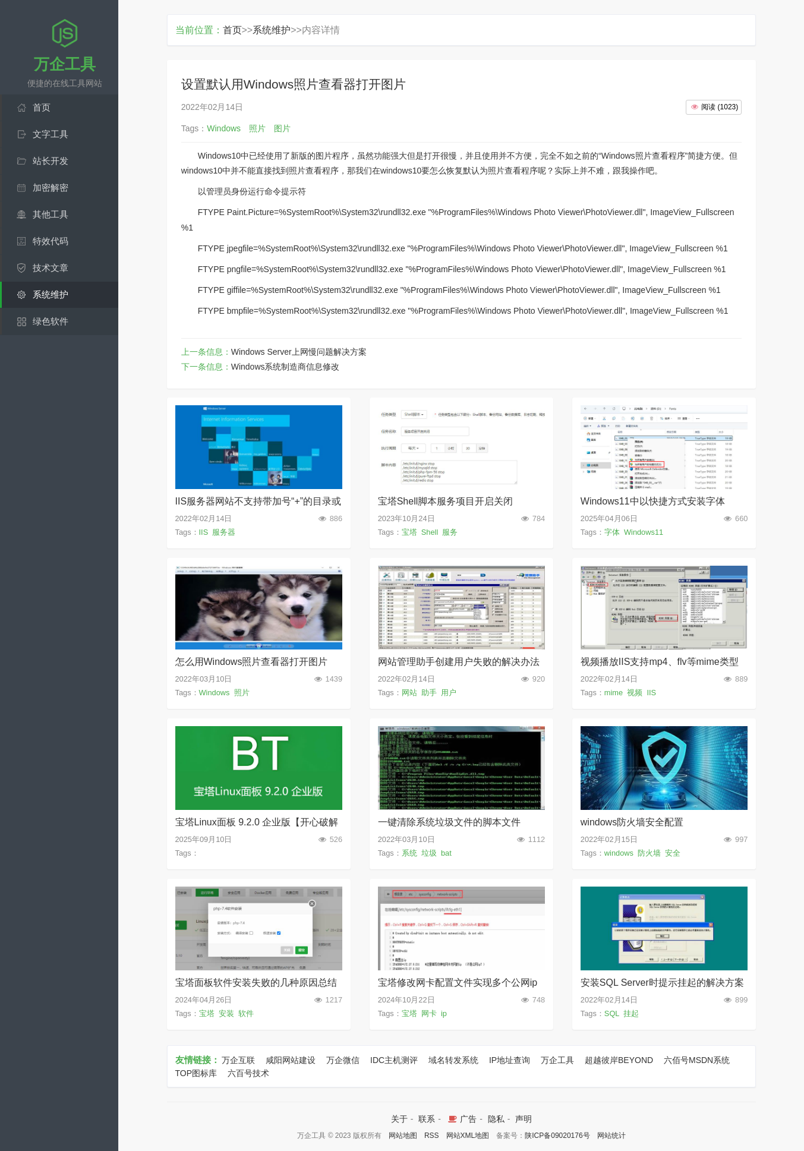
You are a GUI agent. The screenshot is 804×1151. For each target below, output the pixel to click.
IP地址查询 (509, 1060)
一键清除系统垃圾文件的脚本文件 (449, 822)
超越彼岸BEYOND (619, 1060)
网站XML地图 (468, 1135)
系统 (409, 853)
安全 (672, 853)
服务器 (223, 532)
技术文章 (50, 268)
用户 (448, 692)
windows (618, 853)
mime (613, 692)
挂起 (631, 1013)
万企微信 (343, 1060)
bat (446, 853)
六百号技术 (248, 1073)
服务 (450, 532)
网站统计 (611, 1135)
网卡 (429, 1013)
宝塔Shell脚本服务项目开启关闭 (445, 501)
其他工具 (50, 214)
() (713, 107)
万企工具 (557, 1060)
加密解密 (50, 187)
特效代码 (50, 241)
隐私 (496, 1119)
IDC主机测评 (394, 1060)
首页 (42, 107)
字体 (612, 532)
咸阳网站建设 (291, 1060)
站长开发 (50, 161)
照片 (242, 692)
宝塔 (409, 532)
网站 (409, 692)
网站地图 (403, 1135)
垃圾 (429, 853)
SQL (611, 1013)
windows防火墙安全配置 (632, 822)
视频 (634, 692)
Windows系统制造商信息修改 (285, 366)
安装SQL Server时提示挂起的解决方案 (662, 982)
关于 (399, 1119)
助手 (429, 692)
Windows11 (643, 532)
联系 (426, 1119)
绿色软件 (50, 321)
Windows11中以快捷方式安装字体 (653, 501)
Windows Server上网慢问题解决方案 (299, 352)
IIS (204, 532)
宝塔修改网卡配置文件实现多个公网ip (457, 982)
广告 (461, 1119)
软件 (246, 1013)
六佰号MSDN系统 (697, 1060)
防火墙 (649, 853)
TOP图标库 (196, 1073)
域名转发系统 (453, 1060)
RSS (431, 1135)
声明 (523, 1119)
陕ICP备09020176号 (557, 1135)
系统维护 (50, 294)
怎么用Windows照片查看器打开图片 (251, 662)
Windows (214, 692)
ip (444, 1013)
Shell (429, 532)
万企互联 (238, 1060)
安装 (226, 1013)
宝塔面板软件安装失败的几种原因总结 (256, 982)
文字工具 (50, 134)
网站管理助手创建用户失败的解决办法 (459, 662)
